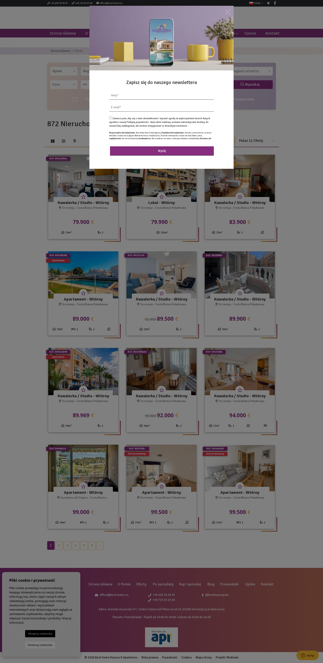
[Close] (228, 12)
